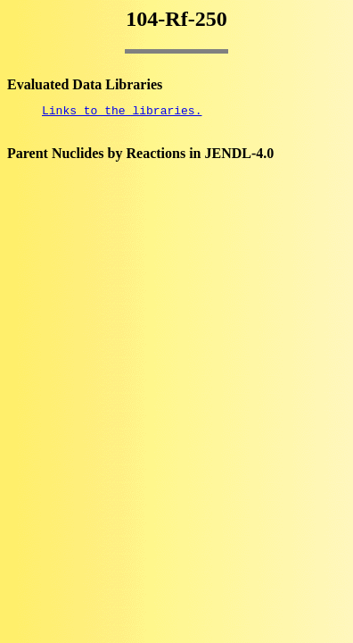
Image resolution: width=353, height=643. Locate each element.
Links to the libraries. (121, 112)
